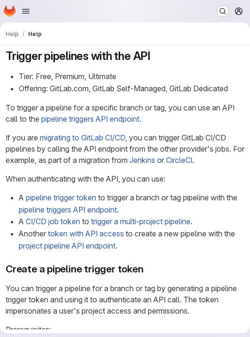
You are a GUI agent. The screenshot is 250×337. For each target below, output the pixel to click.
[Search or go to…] (222, 11)
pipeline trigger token (61, 197)
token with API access (86, 233)
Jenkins (142, 160)
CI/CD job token (53, 221)
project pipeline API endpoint (67, 245)
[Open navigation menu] (25, 11)
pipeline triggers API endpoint (90, 119)
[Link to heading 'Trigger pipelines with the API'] (157, 56)
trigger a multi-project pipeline (140, 221)
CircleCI (179, 160)
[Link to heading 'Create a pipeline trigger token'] (149, 269)
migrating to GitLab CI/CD (82, 137)
